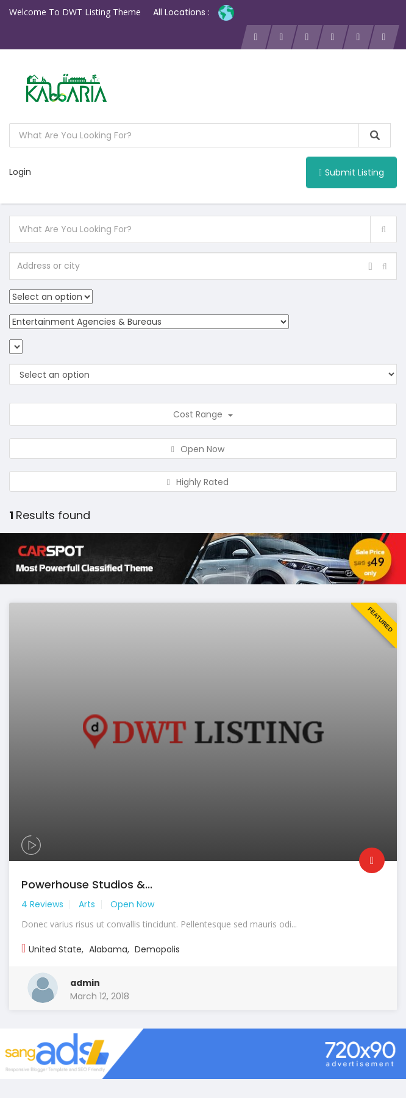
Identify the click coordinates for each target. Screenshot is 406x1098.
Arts (87, 904)
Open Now (203, 449)
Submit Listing (351, 172)
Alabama (108, 949)
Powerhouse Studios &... (86, 884)
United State (55, 949)
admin (85, 983)
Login (20, 172)
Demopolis (157, 949)
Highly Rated (203, 482)
